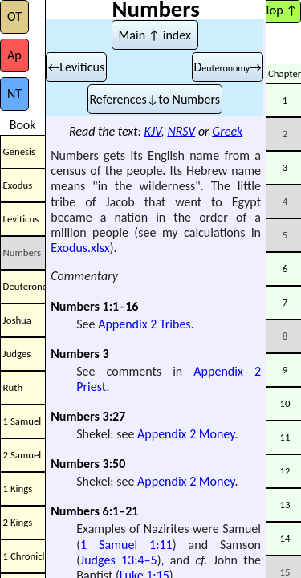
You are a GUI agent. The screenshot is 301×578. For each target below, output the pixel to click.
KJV (152, 131)
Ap (14, 55)
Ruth (13, 387)
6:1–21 (121, 511)
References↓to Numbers (154, 99)
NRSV (181, 131)
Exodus (18, 185)
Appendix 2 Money (185, 434)
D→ (227, 67)
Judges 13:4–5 (118, 560)
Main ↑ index (155, 35)
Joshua (17, 320)
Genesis (19, 151)
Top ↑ (280, 10)
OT (14, 16)
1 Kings (18, 488)
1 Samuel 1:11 (126, 544)
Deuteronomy (25, 286)
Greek (227, 131)
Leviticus (21, 219)
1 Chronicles (25, 556)
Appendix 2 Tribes (144, 324)
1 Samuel (22, 421)
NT (14, 93)
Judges (17, 354)
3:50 (114, 463)
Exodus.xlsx (80, 247)
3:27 (114, 416)
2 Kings (18, 522)
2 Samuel (22, 455)
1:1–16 (121, 306)
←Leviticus (76, 67)
